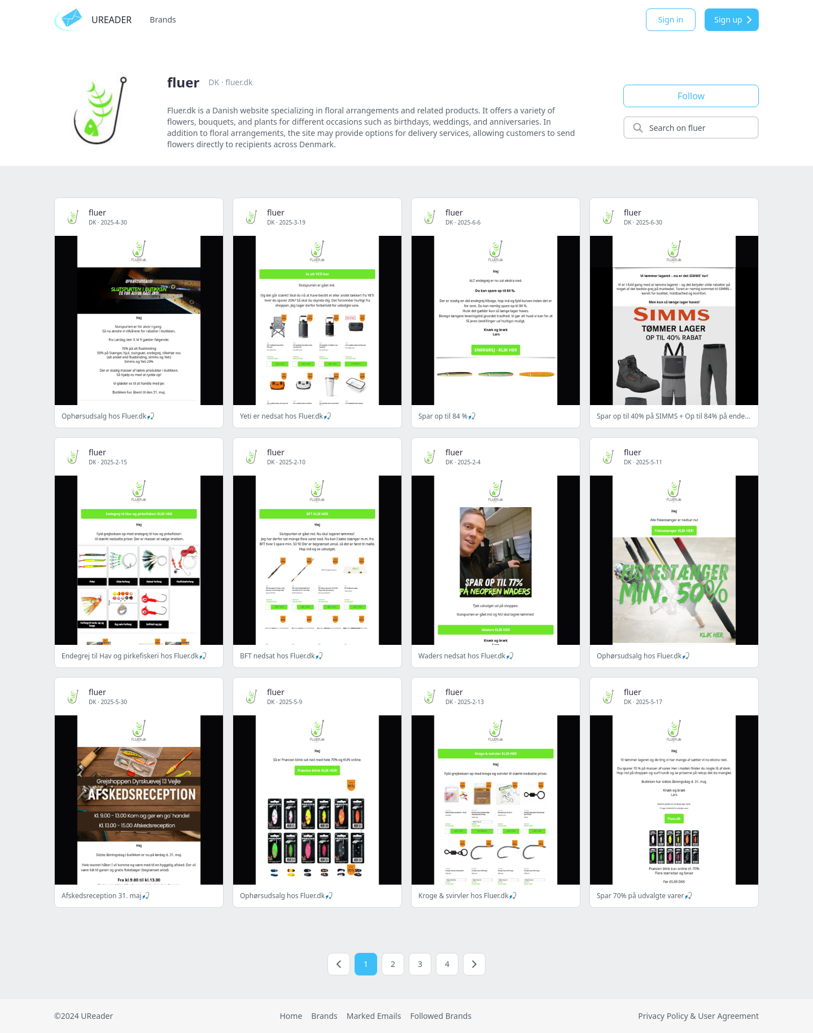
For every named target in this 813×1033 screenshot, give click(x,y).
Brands (163, 19)
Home (290, 1015)
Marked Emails (374, 1015)
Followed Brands (440, 1015)
